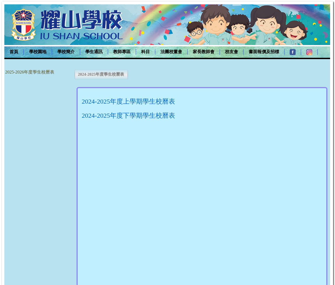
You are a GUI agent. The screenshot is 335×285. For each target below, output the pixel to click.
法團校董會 (171, 51)
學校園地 (37, 51)
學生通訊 (94, 51)
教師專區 (122, 51)
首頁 (14, 51)
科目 (145, 51)
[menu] (30, 72)
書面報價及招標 (264, 51)
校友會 (231, 51)
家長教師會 (203, 51)
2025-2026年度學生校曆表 (29, 72)
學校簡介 (66, 51)
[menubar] (161, 52)
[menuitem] (14, 52)
